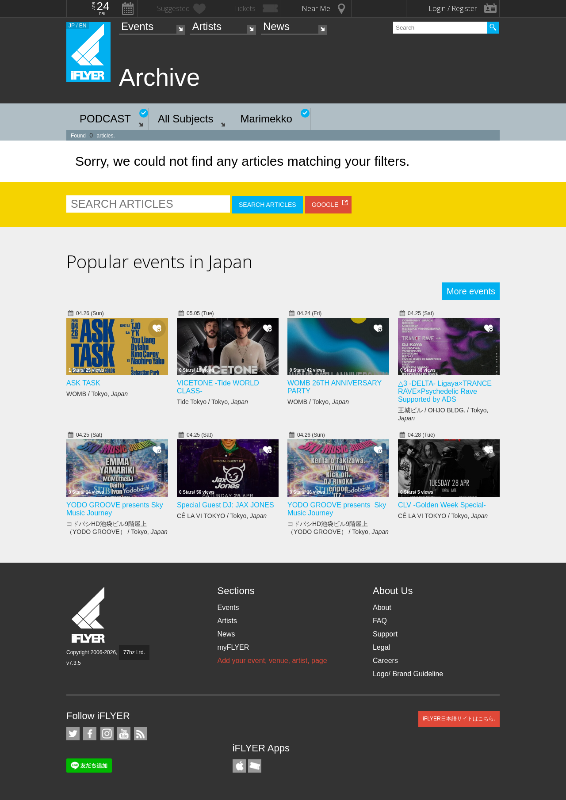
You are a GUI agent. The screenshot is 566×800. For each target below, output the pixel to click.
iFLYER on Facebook (89, 733)
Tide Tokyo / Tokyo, (212, 401)
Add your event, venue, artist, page (272, 660)
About (382, 607)
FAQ (380, 621)
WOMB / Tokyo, (97, 393)
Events (137, 26)
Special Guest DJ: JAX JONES (225, 505)
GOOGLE (325, 204)
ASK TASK (83, 383)
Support (385, 634)
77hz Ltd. (134, 652)
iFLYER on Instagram (107, 733)
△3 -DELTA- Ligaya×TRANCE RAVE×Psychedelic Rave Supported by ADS (445, 391)
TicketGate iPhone (254, 766)
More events (471, 291)
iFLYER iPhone (239, 766)
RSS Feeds (140, 733)
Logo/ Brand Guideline (408, 674)
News (276, 26)
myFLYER (233, 647)
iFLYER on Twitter (73, 733)
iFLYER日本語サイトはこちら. (459, 719)
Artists (207, 26)
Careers (385, 660)
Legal (381, 647)
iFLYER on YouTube (123, 733)
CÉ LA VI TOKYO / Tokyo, (222, 515)
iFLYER (89, 615)
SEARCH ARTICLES (267, 204)
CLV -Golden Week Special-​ (442, 505)
